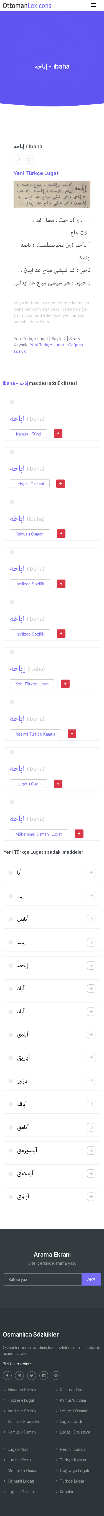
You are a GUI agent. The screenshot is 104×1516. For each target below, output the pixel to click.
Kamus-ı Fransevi (21, 1421)
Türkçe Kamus (70, 1459)
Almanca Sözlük (20, 1389)
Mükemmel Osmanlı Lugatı (39, 834)
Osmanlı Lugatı (18, 1481)
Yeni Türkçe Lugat (36, 173)
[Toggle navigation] (93, 5)
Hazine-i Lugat (18, 1400)
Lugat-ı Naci (16, 1449)
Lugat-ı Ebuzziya (72, 1432)
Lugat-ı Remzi (17, 1459)
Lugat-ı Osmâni (19, 1491)
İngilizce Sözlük (30, 583)
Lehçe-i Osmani (30, 483)
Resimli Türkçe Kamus (35, 734)
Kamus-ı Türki (28, 434)
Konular (64, 1491)
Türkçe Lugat (69, 1481)
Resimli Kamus (70, 1449)
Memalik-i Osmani (21, 1470)
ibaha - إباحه (15, 383)
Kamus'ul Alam (70, 1400)
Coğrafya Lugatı (72, 1470)
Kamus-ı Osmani (30, 534)
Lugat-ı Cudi (28, 784)
